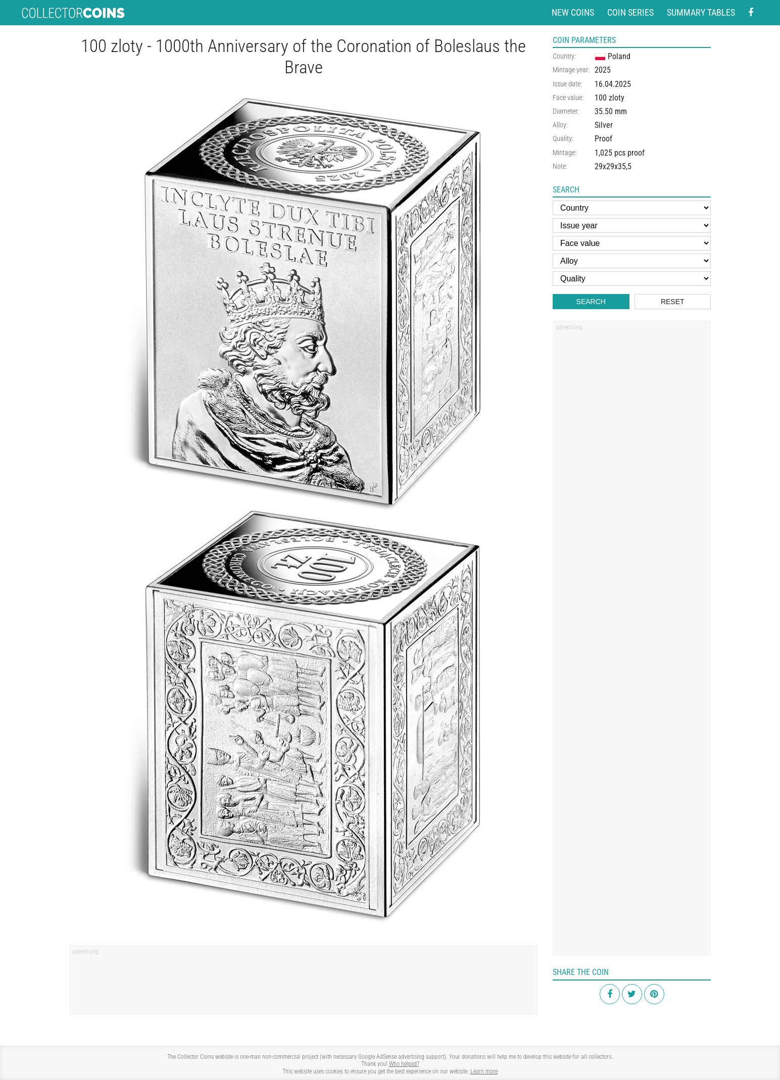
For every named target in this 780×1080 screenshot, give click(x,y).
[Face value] (632, 243)
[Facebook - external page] (750, 13)
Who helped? (404, 1063)
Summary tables (701, 12)
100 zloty (609, 98)
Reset (673, 302)
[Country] (632, 208)
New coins (573, 12)
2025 (603, 70)
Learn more (484, 1071)
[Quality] (632, 278)
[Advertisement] (303, 983)
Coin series (630, 12)
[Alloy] (632, 261)
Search (591, 302)
